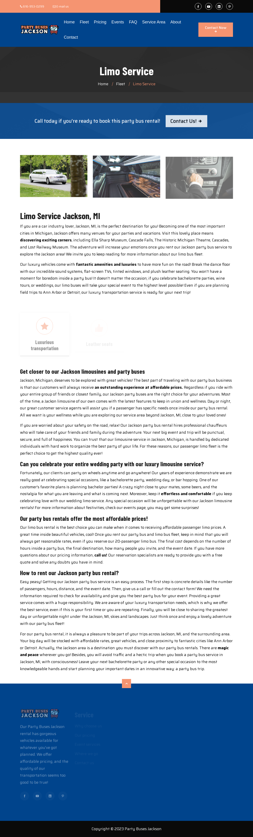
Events (117, 22)
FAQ (133, 22)
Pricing (100, 22)
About (175, 22)
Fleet (84, 22)
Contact (71, 37)
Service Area (153, 22)
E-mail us (62, 6)
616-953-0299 (33, 6)
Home (69, 22)
